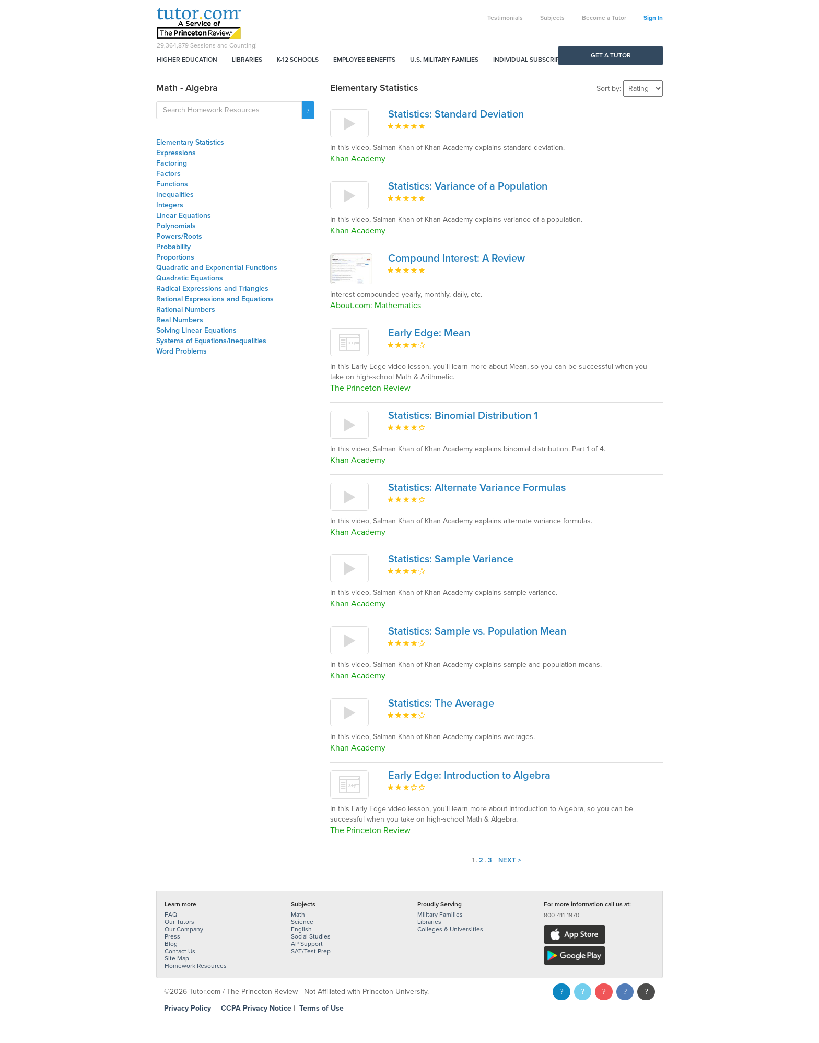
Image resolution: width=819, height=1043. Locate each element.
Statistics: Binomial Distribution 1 (463, 415)
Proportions (175, 257)
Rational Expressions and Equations (215, 299)
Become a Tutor (604, 17)
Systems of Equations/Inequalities (211, 340)
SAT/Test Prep (311, 951)
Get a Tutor (611, 55)
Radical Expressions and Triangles (212, 288)
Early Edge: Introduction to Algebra (469, 775)
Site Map (177, 958)
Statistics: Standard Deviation (456, 114)
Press (172, 936)
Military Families (440, 914)
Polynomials (176, 225)
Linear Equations (183, 215)
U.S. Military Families (444, 59)
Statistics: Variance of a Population (467, 186)
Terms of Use (321, 1008)
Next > (509, 860)
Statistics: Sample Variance (450, 559)
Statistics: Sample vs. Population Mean (477, 631)
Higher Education (187, 59)
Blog (171, 943)
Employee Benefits (364, 59)
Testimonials (505, 17)
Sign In (653, 17)
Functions (172, 184)
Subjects (552, 17)
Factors (168, 173)
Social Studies (311, 936)
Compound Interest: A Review (456, 258)
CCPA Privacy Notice (256, 1008)
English (301, 929)
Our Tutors (179, 921)
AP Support (307, 943)
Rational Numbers (185, 309)
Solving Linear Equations (196, 330)
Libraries (247, 59)
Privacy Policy (187, 1008)
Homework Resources (196, 965)
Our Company (184, 929)
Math (298, 914)
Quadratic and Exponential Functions (216, 267)
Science (302, 921)
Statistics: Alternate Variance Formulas (477, 488)
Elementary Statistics (190, 142)
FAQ (171, 914)
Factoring (171, 163)
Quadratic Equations (189, 278)
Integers (169, 205)
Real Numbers (179, 319)
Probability (173, 246)
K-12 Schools (298, 59)
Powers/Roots (179, 236)
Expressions (176, 152)
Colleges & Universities (450, 929)
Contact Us (180, 951)
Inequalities (175, 194)
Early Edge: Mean (429, 333)
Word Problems (181, 351)
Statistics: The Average (441, 703)
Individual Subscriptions (535, 59)
